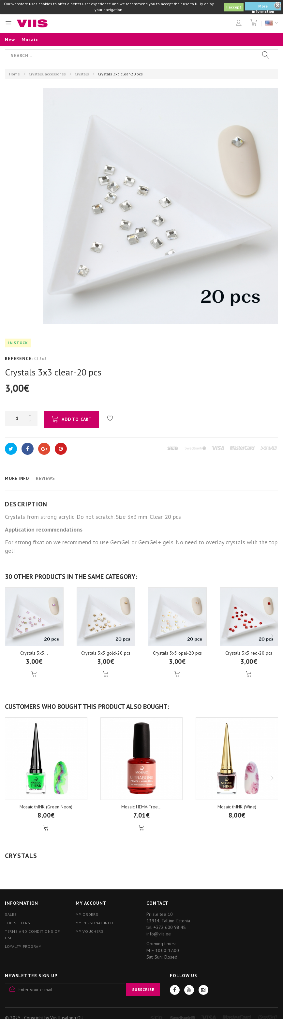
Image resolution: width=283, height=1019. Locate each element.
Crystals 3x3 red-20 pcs (248, 653)
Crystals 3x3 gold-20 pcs (105, 653)
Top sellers (17, 922)
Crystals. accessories (47, 74)
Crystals (82, 74)
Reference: (19, 358)
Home (14, 74)
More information (263, 7)
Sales (11, 914)
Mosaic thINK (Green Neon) (46, 807)
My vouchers (90, 931)
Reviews (45, 478)
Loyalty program (23, 946)
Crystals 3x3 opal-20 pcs (177, 653)
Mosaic (30, 39)
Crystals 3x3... (34, 653)
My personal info (94, 922)
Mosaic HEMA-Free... (141, 807)
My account (91, 903)
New (10, 39)
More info (17, 478)
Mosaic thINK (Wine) (236, 807)
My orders (87, 914)
